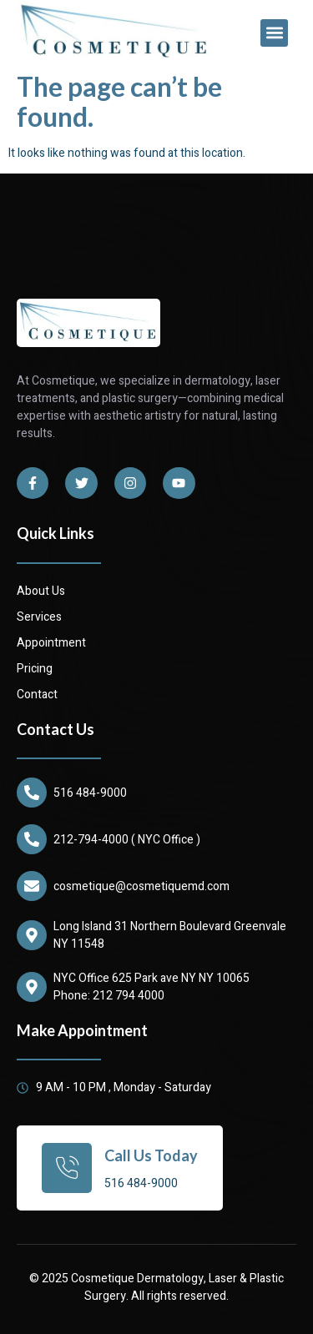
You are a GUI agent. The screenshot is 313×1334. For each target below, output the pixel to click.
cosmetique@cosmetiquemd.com (141, 886)
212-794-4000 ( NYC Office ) (126, 839)
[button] (274, 33)
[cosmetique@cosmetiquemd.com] (32, 886)
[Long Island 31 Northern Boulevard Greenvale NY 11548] (32, 935)
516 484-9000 (90, 793)
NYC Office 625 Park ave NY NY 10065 (151, 978)
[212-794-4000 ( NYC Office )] (32, 839)
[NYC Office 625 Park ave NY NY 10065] (32, 987)
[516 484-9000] (32, 793)
